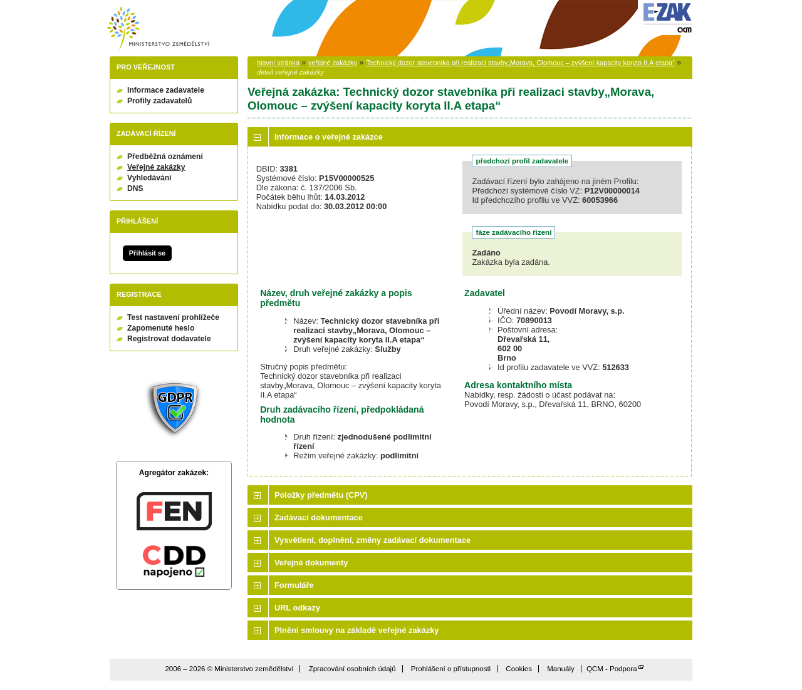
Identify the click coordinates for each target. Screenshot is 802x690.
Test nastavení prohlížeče (173, 317)
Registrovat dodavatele (169, 338)
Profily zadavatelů (159, 100)
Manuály (561, 668)
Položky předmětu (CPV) (321, 495)
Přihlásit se (147, 253)
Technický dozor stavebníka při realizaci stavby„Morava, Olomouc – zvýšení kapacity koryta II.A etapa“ (520, 62)
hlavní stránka (278, 62)
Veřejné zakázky (156, 167)
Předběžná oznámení (165, 156)
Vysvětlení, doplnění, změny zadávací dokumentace (372, 540)
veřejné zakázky (332, 62)
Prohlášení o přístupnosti (451, 668)
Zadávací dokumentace (318, 517)
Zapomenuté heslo (160, 328)
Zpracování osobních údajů (352, 668)
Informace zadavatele (165, 90)
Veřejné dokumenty (311, 562)
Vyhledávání (149, 177)
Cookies (519, 668)
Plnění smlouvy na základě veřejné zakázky (356, 630)
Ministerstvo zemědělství (158, 28)
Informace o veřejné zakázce (328, 137)
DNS (135, 188)
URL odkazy (297, 607)
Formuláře (294, 585)
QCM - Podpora (611, 668)
